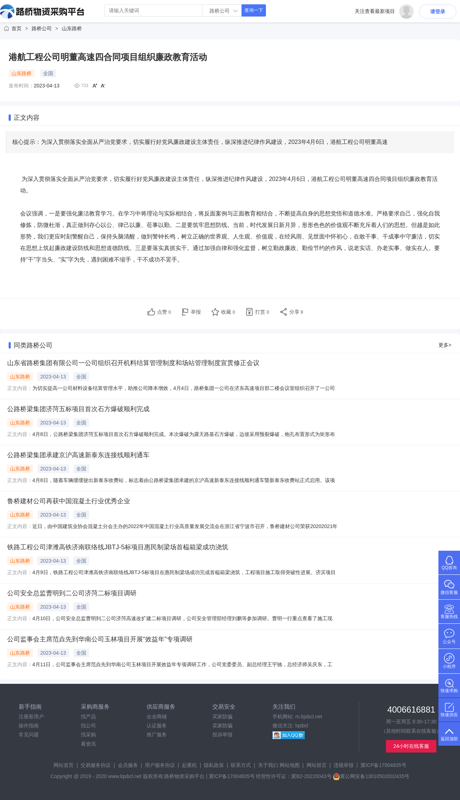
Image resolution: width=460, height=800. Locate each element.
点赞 (164, 312)
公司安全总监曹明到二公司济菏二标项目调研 (72, 593)
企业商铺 (157, 716)
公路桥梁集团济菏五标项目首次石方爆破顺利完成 (78, 409)
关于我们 (268, 765)
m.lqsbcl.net (308, 716)
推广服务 (157, 734)
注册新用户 (31, 716)
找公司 (88, 725)
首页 (17, 28)
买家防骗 (222, 716)
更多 (444, 345)
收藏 (228, 312)
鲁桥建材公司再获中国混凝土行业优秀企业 (68, 501)
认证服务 (157, 725)
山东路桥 (72, 28)
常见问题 (29, 734)
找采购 (88, 734)
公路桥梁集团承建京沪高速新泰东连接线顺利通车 (78, 455)
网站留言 (317, 765)
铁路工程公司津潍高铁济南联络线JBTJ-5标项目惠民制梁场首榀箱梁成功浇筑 (117, 547)
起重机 (189, 765)
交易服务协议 (95, 765)
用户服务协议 (160, 765)
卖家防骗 (222, 725)
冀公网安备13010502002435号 (371, 776)
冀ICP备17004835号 (383, 765)
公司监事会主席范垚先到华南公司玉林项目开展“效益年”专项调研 (100, 639)
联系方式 (241, 765)
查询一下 (253, 10)
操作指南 (29, 725)
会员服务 (128, 765)
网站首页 (64, 765)
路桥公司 (42, 28)
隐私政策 (214, 765)
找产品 (88, 716)
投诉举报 (222, 734)
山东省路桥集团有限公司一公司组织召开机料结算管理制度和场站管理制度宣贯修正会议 (133, 363)
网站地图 (290, 765)
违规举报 (344, 765)
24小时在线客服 (411, 746)
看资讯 (88, 744)
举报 (196, 312)
